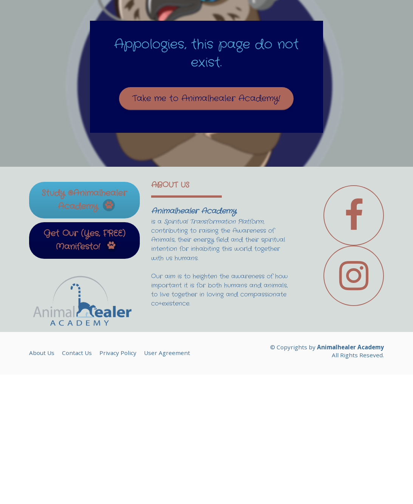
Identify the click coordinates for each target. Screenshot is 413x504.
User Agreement (167, 482)
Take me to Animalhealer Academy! (206, 163)
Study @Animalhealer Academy (84, 329)
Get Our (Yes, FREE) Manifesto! (84, 369)
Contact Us (77, 482)
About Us (41, 482)
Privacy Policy (117, 482)
